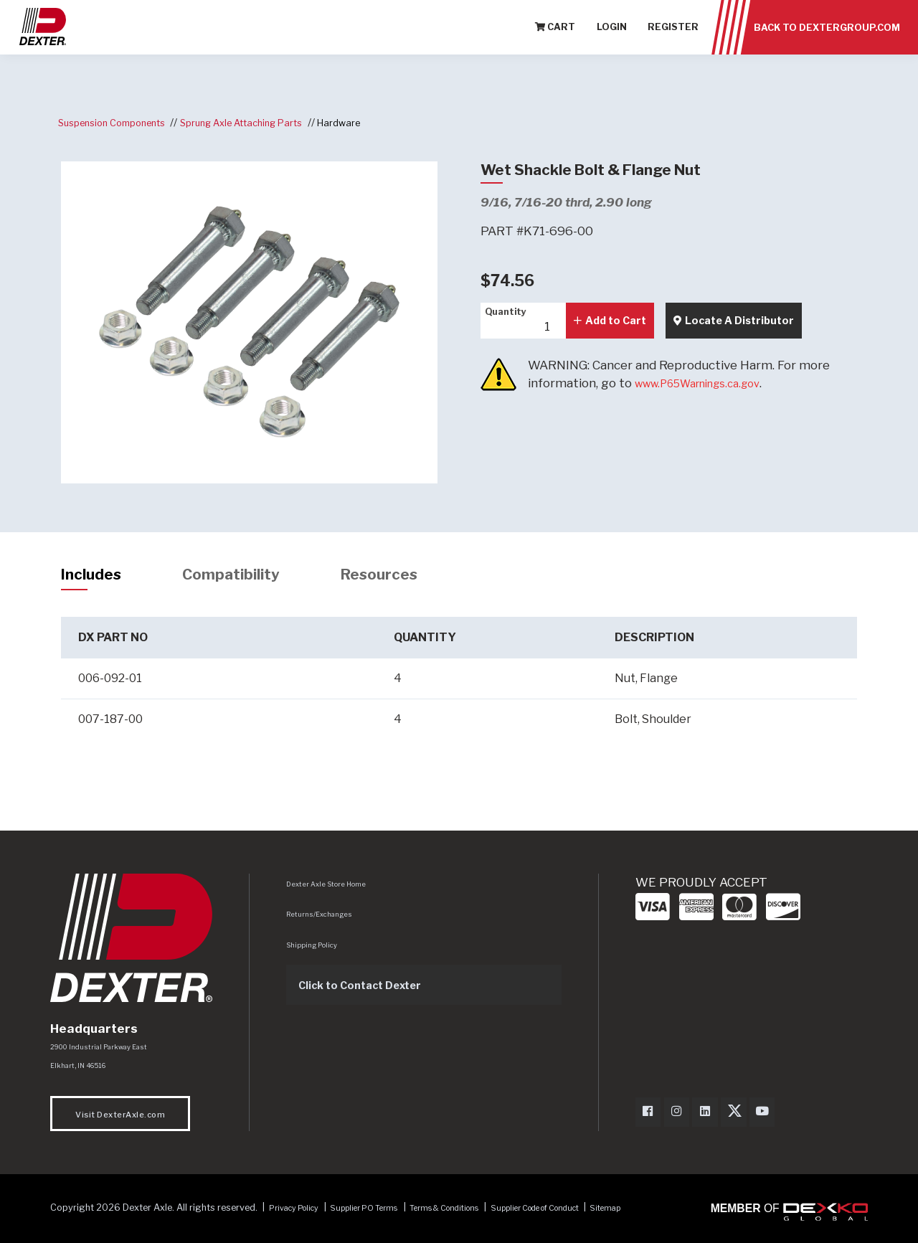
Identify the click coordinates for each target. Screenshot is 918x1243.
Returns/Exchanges (323, 919)
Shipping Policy (315, 950)
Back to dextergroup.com (827, 35)
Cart (555, 35)
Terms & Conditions (479, 1215)
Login (612, 35)
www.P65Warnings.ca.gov (709, 383)
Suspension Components (119, 122)
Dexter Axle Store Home (330, 889)
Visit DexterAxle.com (120, 1122)
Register (673, 35)
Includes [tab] (97, 576)
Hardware (374, 122)
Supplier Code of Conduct (590, 1215)
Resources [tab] (414, 576)
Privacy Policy (300, 1215)
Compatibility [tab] (250, 576)
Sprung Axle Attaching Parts (265, 122)
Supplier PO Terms (383, 1215)
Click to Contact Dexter (370, 990)
